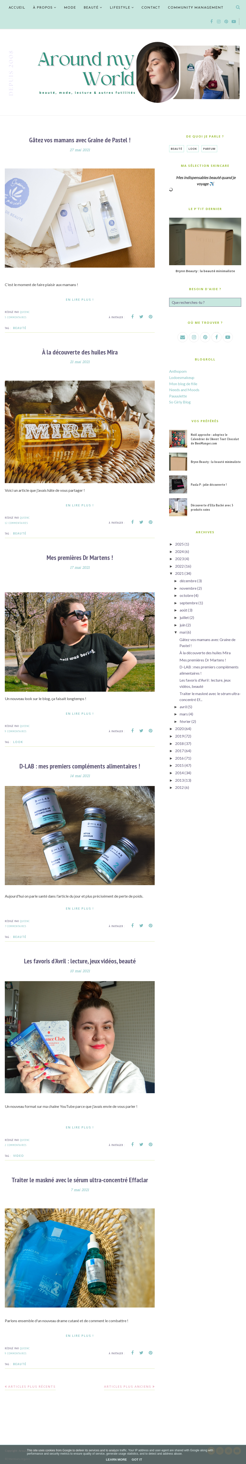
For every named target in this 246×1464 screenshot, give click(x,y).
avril (183, 706)
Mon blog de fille (183, 383)
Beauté (19, 328)
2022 (179, 566)
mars (184, 714)
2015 (179, 765)
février (185, 721)
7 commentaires (15, 925)
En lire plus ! (80, 299)
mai (183, 632)
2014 (179, 772)
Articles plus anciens (127, 1385)
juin (182, 625)
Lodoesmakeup (181, 377)
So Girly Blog (180, 402)
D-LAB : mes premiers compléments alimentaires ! (79, 765)
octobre (186, 595)
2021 (179, 573)
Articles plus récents (32, 1385)
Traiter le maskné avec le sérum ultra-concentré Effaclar (80, 1178)
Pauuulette (178, 396)
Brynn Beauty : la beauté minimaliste (205, 271)
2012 (179, 787)
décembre (188, 580)
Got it (137, 1459)
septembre (189, 602)
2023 (179, 558)
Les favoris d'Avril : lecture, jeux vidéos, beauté (80, 960)
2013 (179, 780)
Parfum (209, 148)
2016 (179, 758)
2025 (179, 544)
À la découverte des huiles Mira (80, 351)
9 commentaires (15, 730)
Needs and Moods (184, 389)
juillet (184, 617)
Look (18, 741)
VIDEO (18, 1155)
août (183, 610)
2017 (179, 750)
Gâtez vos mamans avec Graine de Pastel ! (80, 139)
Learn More (116, 1459)
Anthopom (178, 371)
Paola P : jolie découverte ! (209, 484)
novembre (188, 588)
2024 (179, 551)
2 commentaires (15, 1144)
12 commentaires (16, 522)
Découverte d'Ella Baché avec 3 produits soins (212, 507)
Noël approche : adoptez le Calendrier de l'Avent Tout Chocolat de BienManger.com (215, 438)
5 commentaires (15, 317)
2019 (179, 736)
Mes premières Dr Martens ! (80, 557)
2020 (179, 728)
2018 (179, 743)
